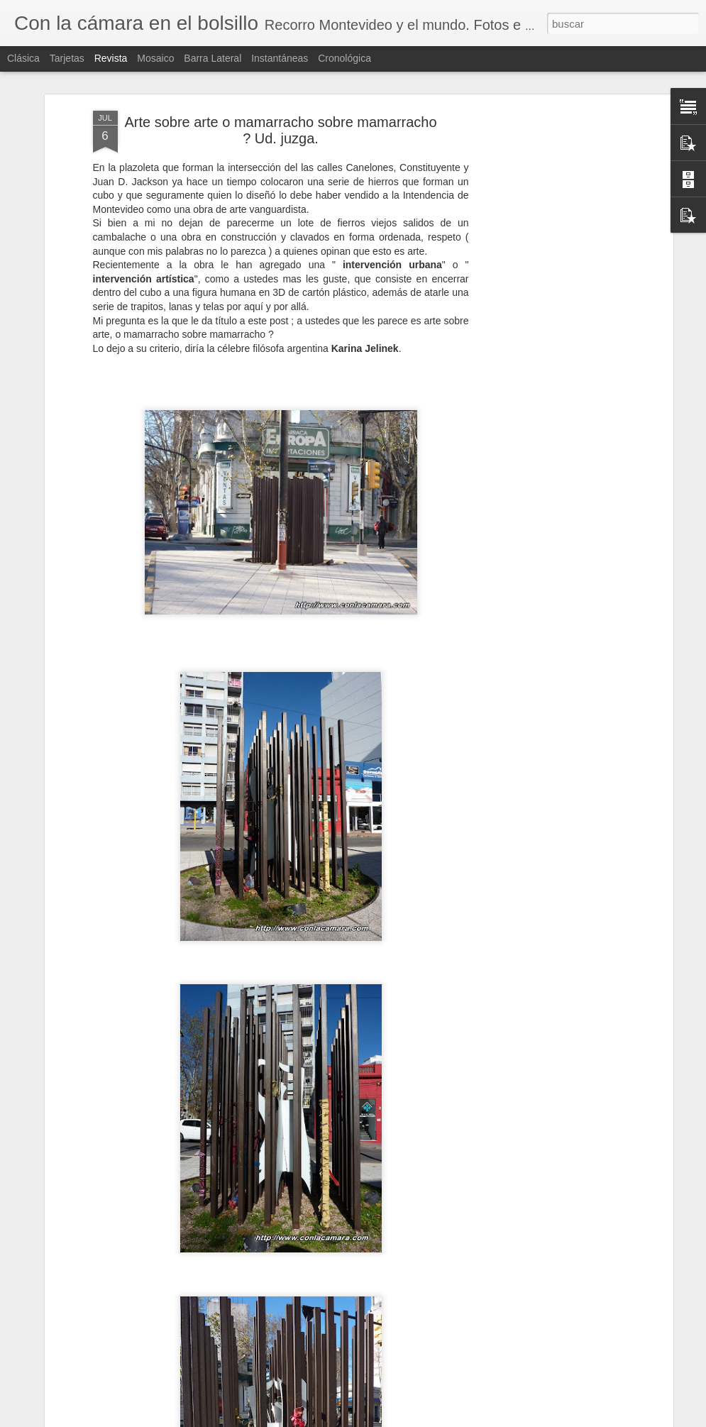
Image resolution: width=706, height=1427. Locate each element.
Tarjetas (67, 58)
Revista (111, 58)
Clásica (23, 58)
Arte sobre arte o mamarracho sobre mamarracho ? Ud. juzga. (280, 73)
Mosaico (155, 58)
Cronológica (344, 58)
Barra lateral (212, 58)
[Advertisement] (547, 277)
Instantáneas (279, 58)
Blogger (404, 1419)
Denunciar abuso (450, 1419)
